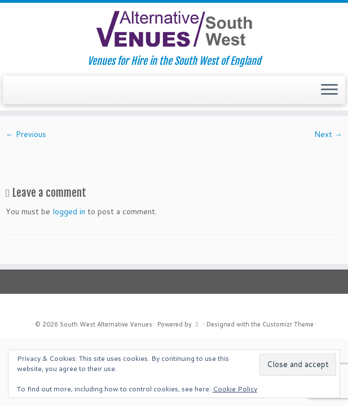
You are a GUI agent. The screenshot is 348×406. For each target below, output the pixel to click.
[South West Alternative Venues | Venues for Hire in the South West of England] (174, 29)
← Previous (26, 134)
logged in (68, 211)
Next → (328, 134)
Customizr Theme (288, 324)
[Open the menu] (329, 90)
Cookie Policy (235, 389)
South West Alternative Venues (106, 324)
